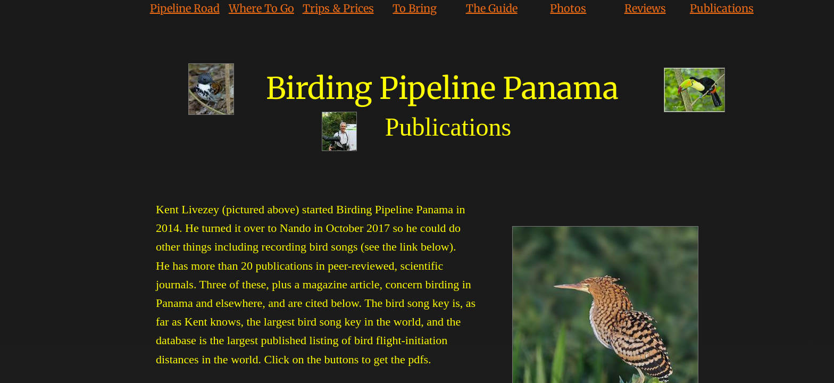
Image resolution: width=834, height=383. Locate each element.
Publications (722, 8)
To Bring (415, 8)
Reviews (645, 8)
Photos (568, 8)
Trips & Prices (338, 8)
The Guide (492, 8)
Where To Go (261, 8)
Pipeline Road (185, 8)
